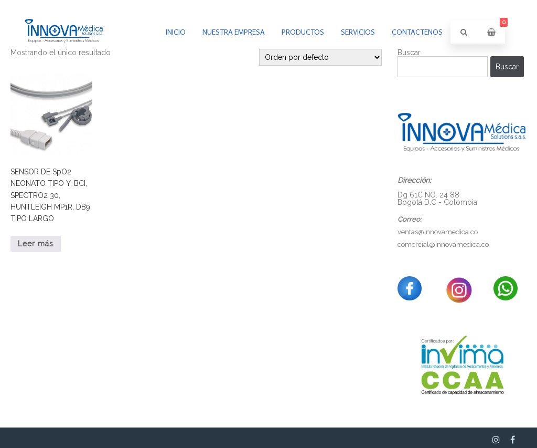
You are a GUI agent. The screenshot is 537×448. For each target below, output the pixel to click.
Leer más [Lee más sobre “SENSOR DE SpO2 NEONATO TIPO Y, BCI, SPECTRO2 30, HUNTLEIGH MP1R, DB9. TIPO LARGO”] (35, 243)
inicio (176, 31)
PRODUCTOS (303, 31)
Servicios (358, 31)
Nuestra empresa (233, 31)
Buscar (507, 66)
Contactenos (417, 31)
